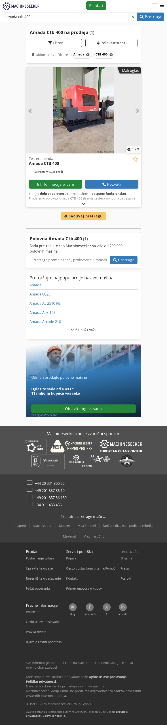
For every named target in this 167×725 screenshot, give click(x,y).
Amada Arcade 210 (45, 321)
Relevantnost (111, 42)
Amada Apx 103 (42, 312)
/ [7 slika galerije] (133, 149)
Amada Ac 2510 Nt (45, 303)
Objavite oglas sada (83, 408)
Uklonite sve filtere (50, 55)
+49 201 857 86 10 (50, 490)
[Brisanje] (133, 17)
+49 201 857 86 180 (51, 497)
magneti (20, 525)
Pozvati (111, 184)
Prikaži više (83, 329)
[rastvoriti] (83, 203)
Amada (35, 285)
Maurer (64, 525)
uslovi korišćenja (54, 716)
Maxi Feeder (42, 525)
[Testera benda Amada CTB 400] (83, 110)
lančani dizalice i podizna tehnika (128, 525)
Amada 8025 (40, 294)
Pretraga (150, 16)
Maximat (69, 536)
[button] (162, 5)
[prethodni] (30, 110)
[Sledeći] (137, 110)
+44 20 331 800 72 (50, 483)
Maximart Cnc (93, 536)
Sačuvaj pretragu (83, 216)
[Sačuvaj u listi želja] (135, 159)
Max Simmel (87, 525)
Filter (55, 42)
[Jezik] (155, 5)
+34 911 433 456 (48, 504)
